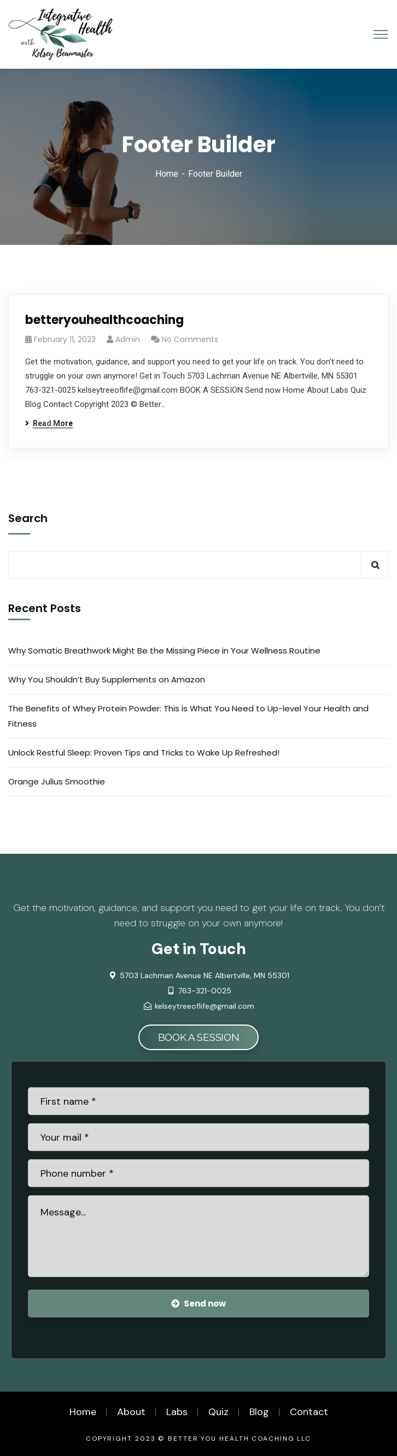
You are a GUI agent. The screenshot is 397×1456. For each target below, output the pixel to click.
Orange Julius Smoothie (56, 781)
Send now (198, 1303)
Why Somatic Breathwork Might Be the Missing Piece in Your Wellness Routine (164, 650)
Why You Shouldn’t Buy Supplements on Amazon (106, 679)
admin (127, 339)
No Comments (190, 339)
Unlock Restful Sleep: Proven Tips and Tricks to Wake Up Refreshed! (143, 752)
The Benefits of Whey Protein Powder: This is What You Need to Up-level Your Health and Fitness (188, 716)
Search (28, 518)
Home (166, 174)
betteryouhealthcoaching (104, 319)
